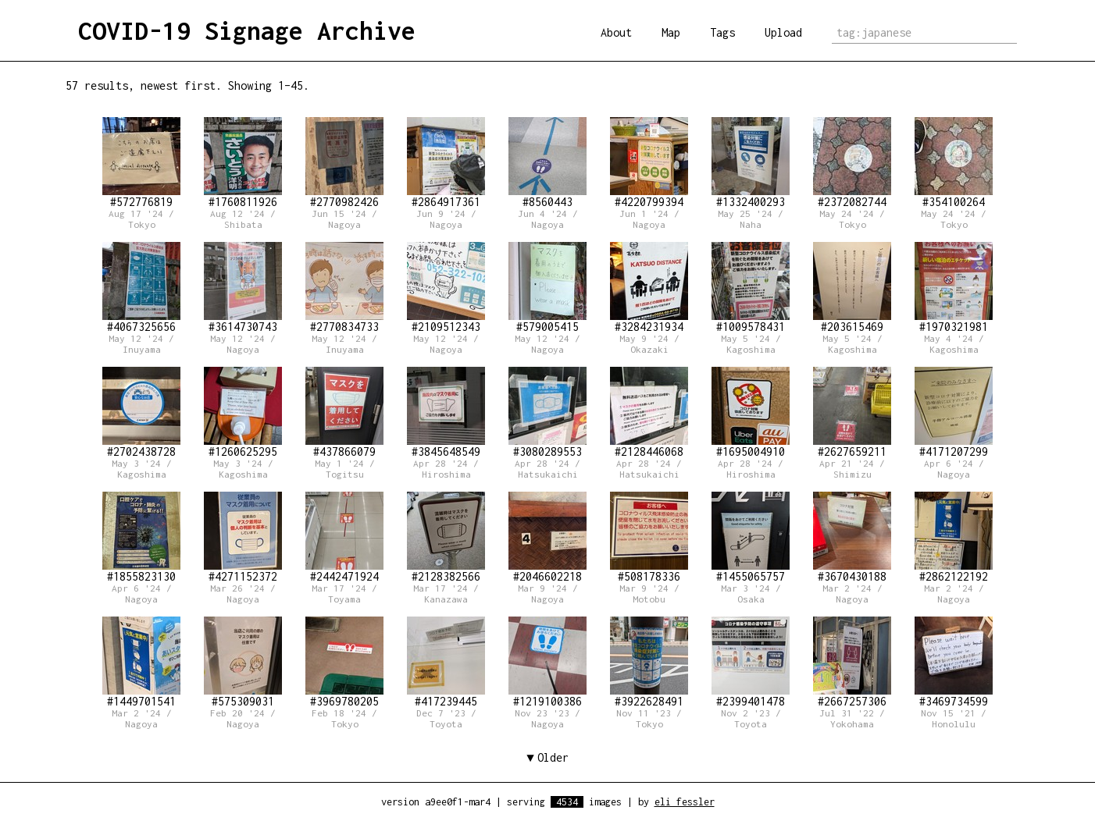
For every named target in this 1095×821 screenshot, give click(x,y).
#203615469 (852, 287)
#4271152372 (243, 537)
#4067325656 (141, 287)
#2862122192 (954, 537)
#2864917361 (446, 162)
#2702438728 (141, 412)
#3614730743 (243, 287)
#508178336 (649, 537)
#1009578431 (751, 287)
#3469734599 (954, 662)
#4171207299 (954, 412)
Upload (783, 32)
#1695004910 (751, 412)
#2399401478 (751, 662)
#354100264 (954, 162)
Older (553, 757)
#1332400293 (751, 162)
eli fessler (685, 802)
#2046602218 (547, 537)
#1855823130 (141, 537)
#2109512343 (446, 287)
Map (671, 32)
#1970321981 (954, 287)
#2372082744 (852, 162)
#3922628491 (649, 662)
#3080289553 (547, 412)
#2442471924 (344, 537)
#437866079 (344, 412)
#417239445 (446, 662)
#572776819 (141, 162)
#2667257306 (852, 662)
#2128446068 (649, 412)
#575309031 (243, 662)
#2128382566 (446, 537)
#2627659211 (852, 412)
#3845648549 (446, 412)
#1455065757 (751, 537)
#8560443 (547, 162)
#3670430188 (852, 537)
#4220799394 (649, 162)
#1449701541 (141, 662)
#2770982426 (344, 162)
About (616, 32)
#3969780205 (344, 662)
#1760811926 (243, 162)
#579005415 (547, 287)
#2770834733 (344, 287)
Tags (722, 32)
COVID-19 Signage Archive (247, 30)
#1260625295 (243, 412)
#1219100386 (547, 662)
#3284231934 (649, 287)
